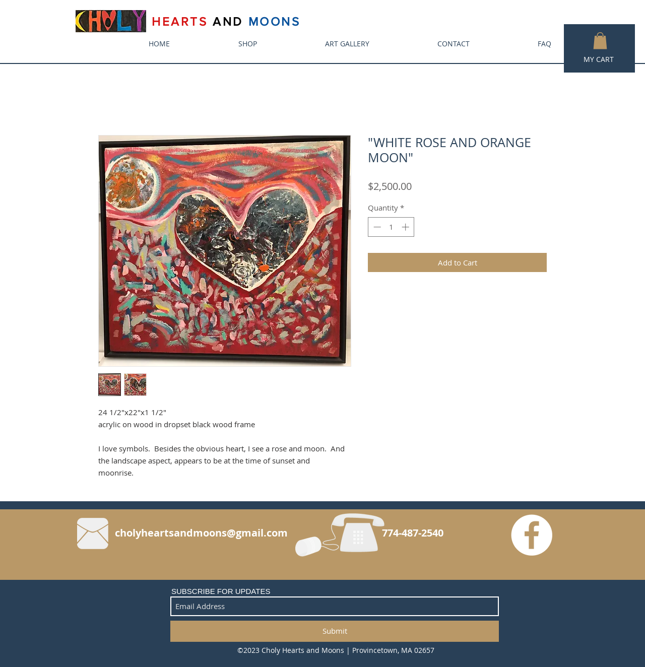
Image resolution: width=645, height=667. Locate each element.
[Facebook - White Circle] (531, 535)
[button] (600, 40)
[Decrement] (376, 227)
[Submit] (334, 631)
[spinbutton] (391, 227)
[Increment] (406, 227)
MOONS (274, 21)
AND (228, 21)
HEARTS (182, 21)
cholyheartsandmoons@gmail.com (201, 533)
